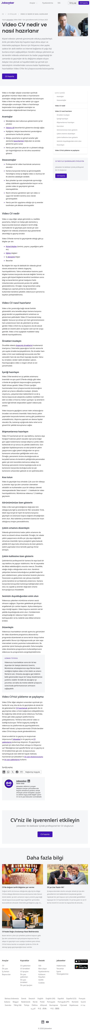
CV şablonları (25, 966)
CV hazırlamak (21, 708)
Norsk (35, 1002)
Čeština (35, 1005)
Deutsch (32, 998)
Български (53, 1005)
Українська (73, 1005)
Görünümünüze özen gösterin (67, 130)
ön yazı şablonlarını (12, 759)
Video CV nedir (60, 106)
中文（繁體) (54, 1008)
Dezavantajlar (61, 100)
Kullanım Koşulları (41, 975)
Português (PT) (63, 1002)
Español (61, 998)
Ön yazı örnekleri (23, 981)
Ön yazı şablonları (24, 975)
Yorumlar (60, 968)
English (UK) (50, 998)
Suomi (83, 1002)
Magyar (16, 1002)
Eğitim (8, 253)
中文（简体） (43, 1008)
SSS (59, 3)
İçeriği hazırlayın (62, 119)
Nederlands (25, 1002)
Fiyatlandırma (47, 3)
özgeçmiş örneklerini (24, 345)
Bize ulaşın (42, 968)
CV (3, 14)
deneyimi (11, 257)
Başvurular (6, 974)
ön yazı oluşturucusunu (33, 757)
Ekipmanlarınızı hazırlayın (65, 122)
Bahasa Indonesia (12, 998)
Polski (42, 1002)
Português (51, 1002)
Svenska (8, 1005)
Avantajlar (60, 96)
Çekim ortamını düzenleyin (66, 134)
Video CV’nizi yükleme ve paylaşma (67, 150)
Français (82, 998)
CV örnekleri (25, 968)
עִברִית (83, 1005)
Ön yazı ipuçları (26, 985)
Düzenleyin (60, 145)
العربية (33, 1008)
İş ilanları (5, 971)
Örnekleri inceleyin (63, 115)
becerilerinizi (19, 141)
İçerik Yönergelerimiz (62, 972)
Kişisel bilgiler (11, 246)
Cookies (41, 983)
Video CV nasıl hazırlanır (63, 111)
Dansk (23, 998)
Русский (63, 1005)
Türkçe (26, 1005)
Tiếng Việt (17, 1005)
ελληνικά (43, 1005)
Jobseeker (9, 20)
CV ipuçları (12, 14)
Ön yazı (5, 968)
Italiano (7, 1002)
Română (75, 1002)
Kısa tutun (60, 126)
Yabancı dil (10, 128)
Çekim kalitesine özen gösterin (67, 137)
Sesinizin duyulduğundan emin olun (69, 141)
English (40, 998)
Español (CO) (71, 998)
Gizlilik (40, 980)
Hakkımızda (61, 966)
